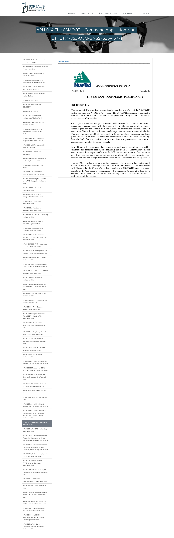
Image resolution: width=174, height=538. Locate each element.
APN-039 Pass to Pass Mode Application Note (32, 279)
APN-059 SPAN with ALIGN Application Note (32, 189)
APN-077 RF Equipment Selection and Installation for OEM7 (34, 88)
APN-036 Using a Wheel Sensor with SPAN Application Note (35, 301)
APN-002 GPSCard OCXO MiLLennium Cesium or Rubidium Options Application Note (34, 517)
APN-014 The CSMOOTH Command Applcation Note (35, 423)
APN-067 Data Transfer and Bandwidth (32, 153)
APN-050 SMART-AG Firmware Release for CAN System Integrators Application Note (35, 237)
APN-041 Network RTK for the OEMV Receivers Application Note (35, 272)
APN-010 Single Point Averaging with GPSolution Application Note (35, 455)
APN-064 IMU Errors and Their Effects (33, 166)
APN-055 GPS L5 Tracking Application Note (32, 202)
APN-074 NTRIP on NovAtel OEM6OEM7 (32, 106)
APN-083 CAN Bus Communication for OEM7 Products (34, 61)
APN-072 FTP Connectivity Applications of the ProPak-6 (32, 117)
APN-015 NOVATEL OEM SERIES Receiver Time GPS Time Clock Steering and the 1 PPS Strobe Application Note (34, 414)
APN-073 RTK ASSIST (30, 111)
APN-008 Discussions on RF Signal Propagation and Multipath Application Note (35, 472)
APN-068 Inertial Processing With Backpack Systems (34, 146)
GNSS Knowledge (108, 13)
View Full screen (63, 61)
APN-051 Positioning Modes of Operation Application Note (33, 229)
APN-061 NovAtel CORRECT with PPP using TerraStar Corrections (34, 173)
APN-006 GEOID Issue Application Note (34, 487)
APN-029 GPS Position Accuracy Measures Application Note (34, 349)
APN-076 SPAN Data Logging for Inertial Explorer (34, 95)
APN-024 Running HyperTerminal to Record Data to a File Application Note (35, 362)
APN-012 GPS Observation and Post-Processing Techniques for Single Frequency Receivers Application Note (35, 438)
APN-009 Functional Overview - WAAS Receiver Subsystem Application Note (33, 463)
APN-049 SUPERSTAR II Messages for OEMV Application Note (35, 245)
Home (71, 13)
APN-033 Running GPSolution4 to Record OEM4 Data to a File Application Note (34, 316)
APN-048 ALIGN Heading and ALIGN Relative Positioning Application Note (35, 252)
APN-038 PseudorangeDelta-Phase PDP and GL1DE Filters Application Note (34, 286)
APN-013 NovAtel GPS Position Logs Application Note (35, 430)
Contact (144, 13)
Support (128, 13)
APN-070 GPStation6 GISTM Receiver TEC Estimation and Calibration (32, 131)
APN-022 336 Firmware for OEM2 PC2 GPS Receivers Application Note (35, 369)
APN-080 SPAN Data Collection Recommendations (33, 74)
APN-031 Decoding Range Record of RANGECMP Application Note (35, 333)
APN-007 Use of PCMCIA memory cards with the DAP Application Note (35, 480)
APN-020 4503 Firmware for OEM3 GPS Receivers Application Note (34, 385)
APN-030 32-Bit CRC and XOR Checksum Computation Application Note (34, 341)
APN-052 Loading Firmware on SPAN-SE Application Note (33, 223)
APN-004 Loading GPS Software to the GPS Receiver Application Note (34, 503)
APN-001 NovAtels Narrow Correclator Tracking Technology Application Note (33, 526)
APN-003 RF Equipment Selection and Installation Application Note (34, 509)
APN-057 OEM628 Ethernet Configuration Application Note (33, 196)
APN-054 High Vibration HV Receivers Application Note (32, 209)
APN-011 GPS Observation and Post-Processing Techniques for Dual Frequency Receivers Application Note (35, 447)
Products (87, 13)
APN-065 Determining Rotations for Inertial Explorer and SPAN (34, 160)
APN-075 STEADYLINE (31, 100)
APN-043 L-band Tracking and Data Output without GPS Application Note (35, 265)
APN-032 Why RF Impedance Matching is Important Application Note (34, 325)
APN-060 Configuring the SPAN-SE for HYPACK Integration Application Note (34, 181)
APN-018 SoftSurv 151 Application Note (34, 392)
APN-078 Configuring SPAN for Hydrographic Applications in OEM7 (34, 81)
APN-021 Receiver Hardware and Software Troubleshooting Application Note (35, 377)
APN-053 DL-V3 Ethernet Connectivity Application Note (35, 216)
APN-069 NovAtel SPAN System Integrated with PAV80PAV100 (33, 139)
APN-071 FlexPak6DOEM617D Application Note (33, 124)
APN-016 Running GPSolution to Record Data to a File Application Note (35, 405)
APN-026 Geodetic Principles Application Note (32, 356)
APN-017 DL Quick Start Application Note (35, 398)
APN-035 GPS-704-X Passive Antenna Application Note (33, 308)
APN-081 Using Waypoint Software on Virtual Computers (35, 68)
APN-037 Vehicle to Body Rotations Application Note (34, 295)
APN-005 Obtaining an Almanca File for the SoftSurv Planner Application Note (35, 494)
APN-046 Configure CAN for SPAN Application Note (34, 259)
